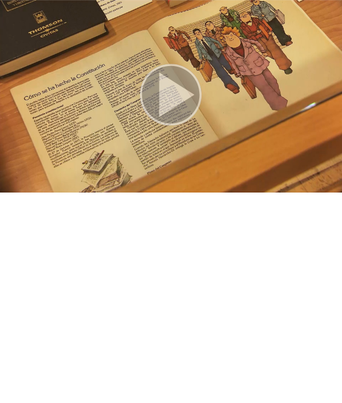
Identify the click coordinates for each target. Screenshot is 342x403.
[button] (171, 96)
